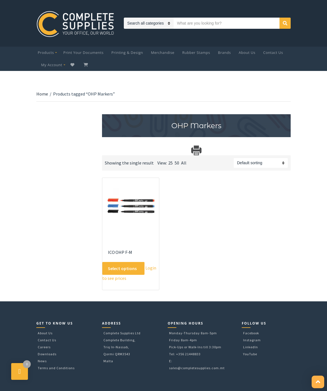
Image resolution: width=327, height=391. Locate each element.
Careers (44, 347)
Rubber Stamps (196, 52)
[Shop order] (261, 163)
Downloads (47, 354)
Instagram (252, 340)
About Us (247, 52)
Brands (224, 52)
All (183, 163)
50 (177, 163)
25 (170, 163)
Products (46, 52)
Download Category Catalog (107, 150)
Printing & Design (127, 52)
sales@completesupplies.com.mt (197, 368)
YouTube (250, 354)
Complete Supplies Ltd (122, 333)
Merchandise (162, 52)
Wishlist (73, 65)
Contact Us (273, 52)
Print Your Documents (83, 52)
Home (42, 94)
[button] (318, 382)
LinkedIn (250, 347)
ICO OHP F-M (120, 252)
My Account (51, 64)
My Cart (86, 65)
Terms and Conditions (56, 368)
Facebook (251, 333)
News (42, 361)
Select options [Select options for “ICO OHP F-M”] (122, 268)
